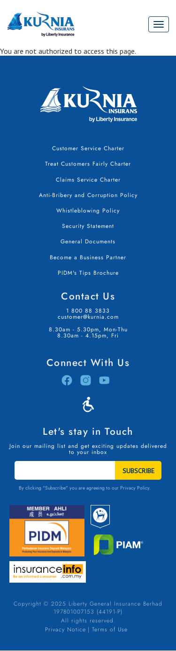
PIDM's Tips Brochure (88, 273)
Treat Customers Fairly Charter (88, 164)
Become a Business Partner (88, 257)
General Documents (88, 241)
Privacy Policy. (135, 487)
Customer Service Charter (88, 148)
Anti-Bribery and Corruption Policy (88, 195)
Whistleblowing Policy (88, 210)
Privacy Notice (65, 629)
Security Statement (88, 226)
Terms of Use (110, 629)
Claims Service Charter (88, 180)
